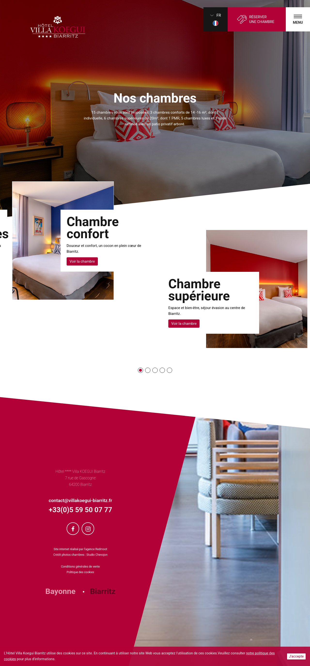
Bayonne (60, 591)
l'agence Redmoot (95, 549)
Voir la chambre (82, 261)
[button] (140, 370)
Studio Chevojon (97, 554)
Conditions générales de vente (80, 566)
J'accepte (296, 656)
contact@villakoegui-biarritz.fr (80, 500)
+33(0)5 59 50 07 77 (80, 510)
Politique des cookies (80, 572)
